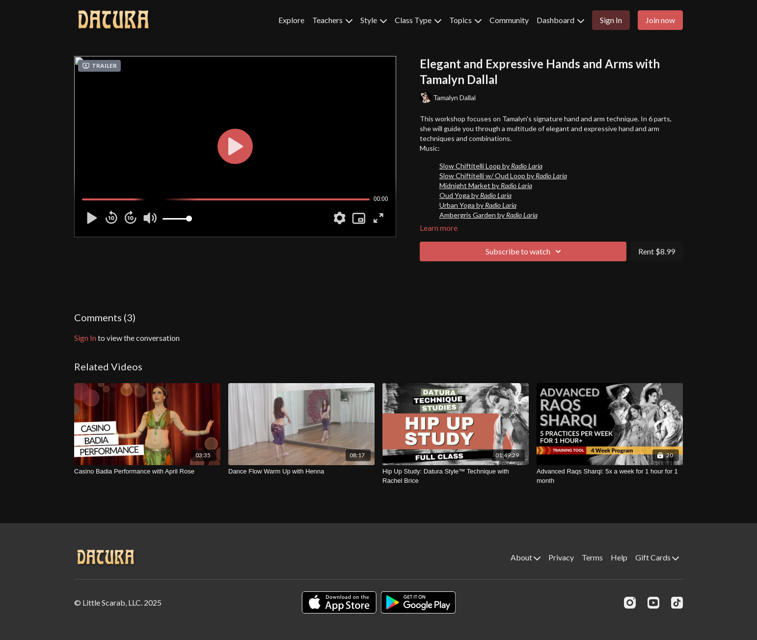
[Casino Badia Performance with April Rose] (147, 471)
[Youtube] (653, 603)
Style (373, 20)
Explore (291, 20)
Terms (592, 557)
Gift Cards (657, 557)
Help (619, 557)
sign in (85, 337)
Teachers (332, 20)
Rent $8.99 (656, 251)
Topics (465, 20)
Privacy (561, 557)
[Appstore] (339, 602)
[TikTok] (677, 603)
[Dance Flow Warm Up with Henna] (301, 471)
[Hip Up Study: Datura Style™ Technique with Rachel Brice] (455, 476)
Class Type (418, 20)
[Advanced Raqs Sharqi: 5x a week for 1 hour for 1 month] (610, 476)
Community (509, 20)
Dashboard (560, 20)
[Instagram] (630, 603)
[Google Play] (418, 602)
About (526, 557)
